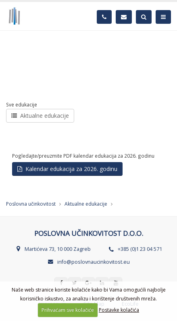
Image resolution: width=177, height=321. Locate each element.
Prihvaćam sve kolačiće (68, 309)
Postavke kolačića (119, 309)
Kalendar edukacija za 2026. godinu (67, 169)
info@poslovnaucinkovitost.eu (93, 261)
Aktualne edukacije (40, 115)
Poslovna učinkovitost (31, 203)
